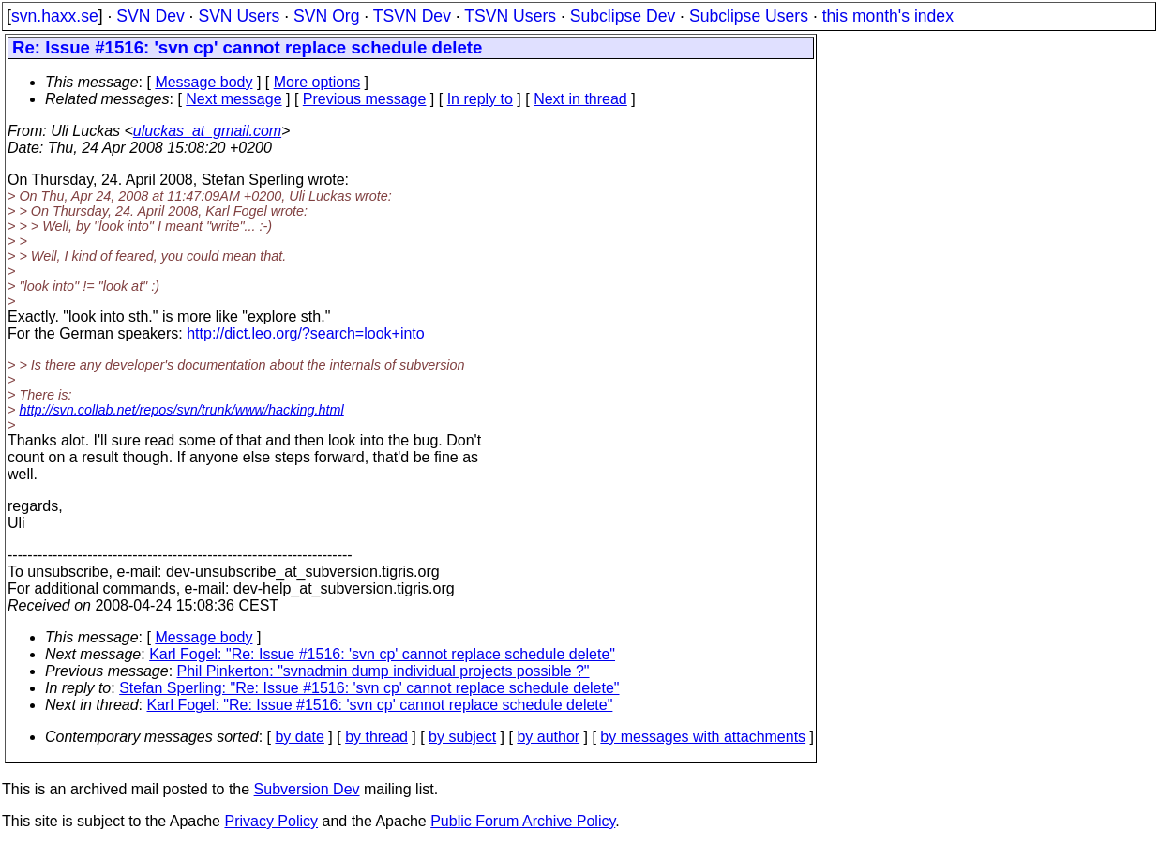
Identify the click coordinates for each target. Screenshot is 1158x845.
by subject (462, 737)
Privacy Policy (271, 821)
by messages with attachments (702, 737)
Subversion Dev (307, 789)
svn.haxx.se (54, 16)
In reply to (480, 99)
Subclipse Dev (622, 16)
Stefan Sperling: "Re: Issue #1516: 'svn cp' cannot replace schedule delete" (369, 688)
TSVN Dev (412, 16)
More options (317, 82)
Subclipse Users (748, 16)
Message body (203, 82)
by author (548, 737)
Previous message (365, 99)
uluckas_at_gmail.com (207, 131)
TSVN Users (510, 16)
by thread (376, 737)
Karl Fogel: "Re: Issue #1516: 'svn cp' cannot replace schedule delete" (382, 654)
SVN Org (326, 16)
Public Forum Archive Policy (522, 821)
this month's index (888, 16)
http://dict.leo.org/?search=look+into (306, 333)
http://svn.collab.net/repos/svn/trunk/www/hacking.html (181, 409)
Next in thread (580, 99)
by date (299, 737)
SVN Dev (150, 16)
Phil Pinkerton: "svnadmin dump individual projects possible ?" (383, 671)
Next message (233, 99)
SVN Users (238, 16)
